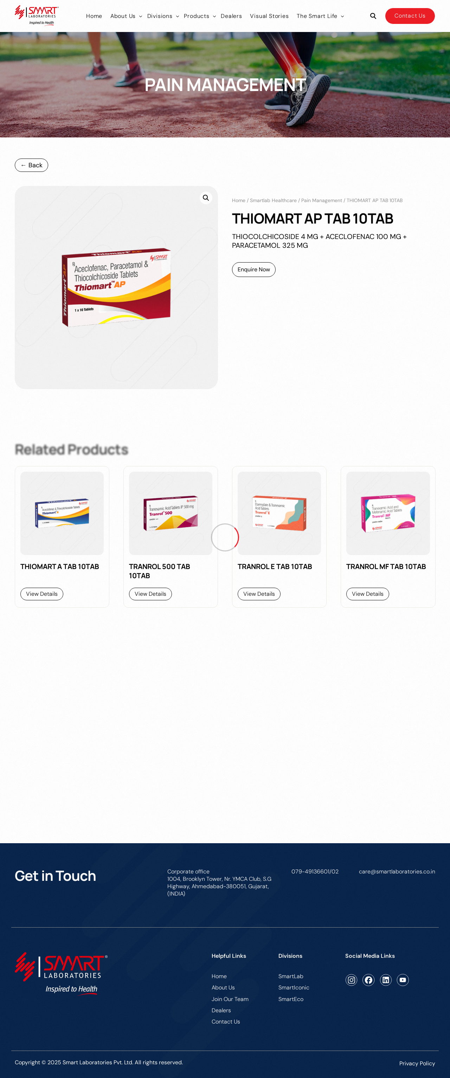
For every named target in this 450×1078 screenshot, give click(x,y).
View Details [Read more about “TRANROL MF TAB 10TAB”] (368, 594)
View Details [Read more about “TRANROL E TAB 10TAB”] (259, 594)
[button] (206, 198)
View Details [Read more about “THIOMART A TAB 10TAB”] (42, 594)
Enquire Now (254, 269)
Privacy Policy (417, 1063)
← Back (31, 165)
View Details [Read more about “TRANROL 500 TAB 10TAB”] (150, 594)
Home (238, 200)
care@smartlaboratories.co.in (397, 871)
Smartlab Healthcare (273, 200)
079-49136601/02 (315, 871)
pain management (321, 200)
